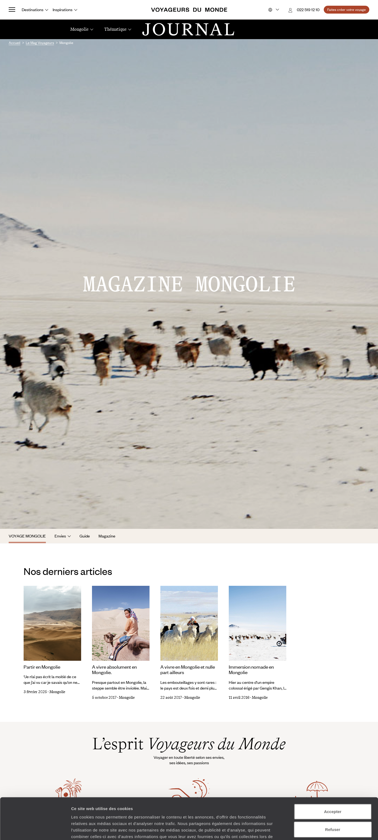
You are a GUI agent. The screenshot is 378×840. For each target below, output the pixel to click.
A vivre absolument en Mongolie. (114, 669)
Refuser (332, 793)
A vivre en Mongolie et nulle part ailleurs (187, 669)
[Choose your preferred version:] (273, 9)
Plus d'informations (157, 807)
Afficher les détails (299, 829)
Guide (85, 536)
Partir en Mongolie (42, 666)
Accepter (332, 775)
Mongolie (57, 692)
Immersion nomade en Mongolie (251, 669)
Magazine (107, 536)
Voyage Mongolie (27, 536)
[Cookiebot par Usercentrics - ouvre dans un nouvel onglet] (35, 829)
